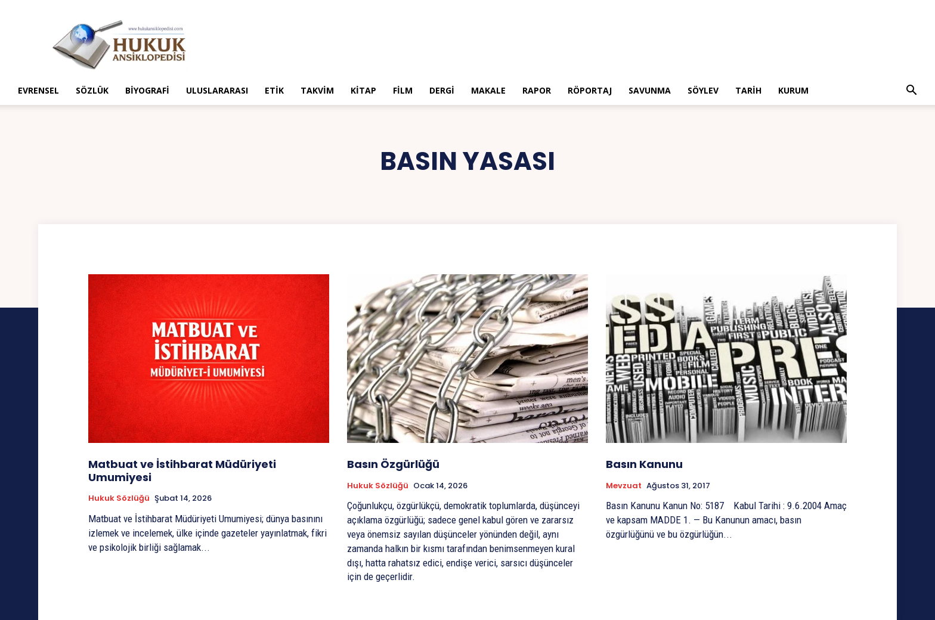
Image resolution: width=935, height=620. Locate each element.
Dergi (441, 90)
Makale (488, 90)
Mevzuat (624, 486)
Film (403, 90)
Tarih (748, 90)
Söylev (703, 90)
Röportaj (590, 90)
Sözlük (92, 90)
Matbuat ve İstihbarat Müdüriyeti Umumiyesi (182, 471)
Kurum (793, 90)
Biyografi (147, 90)
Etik (274, 90)
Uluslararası (217, 90)
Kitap (363, 90)
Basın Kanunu (644, 464)
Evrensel (38, 90)
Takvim (317, 90)
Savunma (650, 90)
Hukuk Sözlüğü (119, 498)
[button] (911, 91)
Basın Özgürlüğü (393, 464)
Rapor (536, 90)
